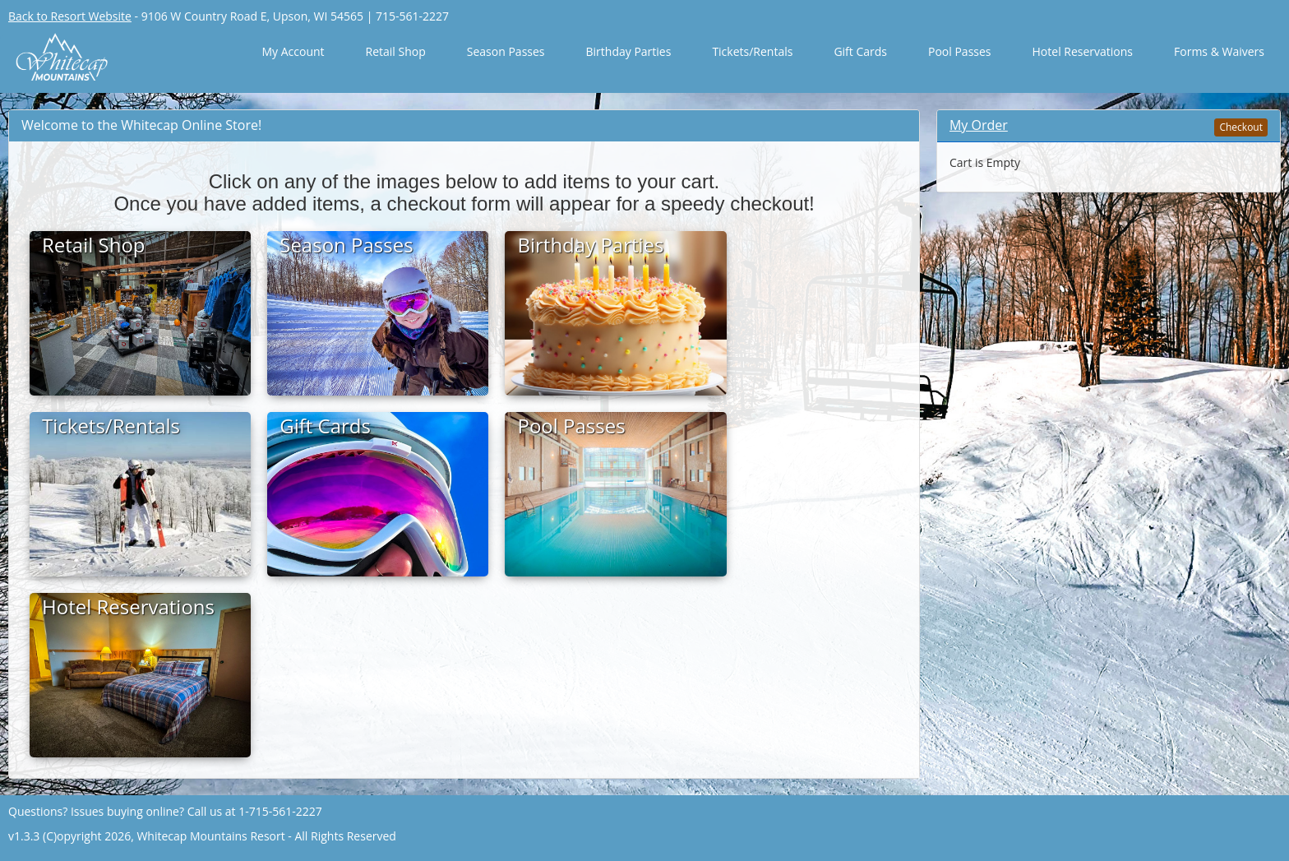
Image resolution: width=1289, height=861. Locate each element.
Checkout (1241, 127)
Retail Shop (396, 51)
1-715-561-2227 (280, 811)
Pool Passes (959, 51)
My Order (978, 125)
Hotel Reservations (1083, 51)
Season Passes (506, 51)
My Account (292, 51)
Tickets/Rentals (752, 51)
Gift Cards (860, 51)
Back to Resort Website (70, 16)
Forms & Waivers (1219, 51)
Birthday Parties (629, 51)
